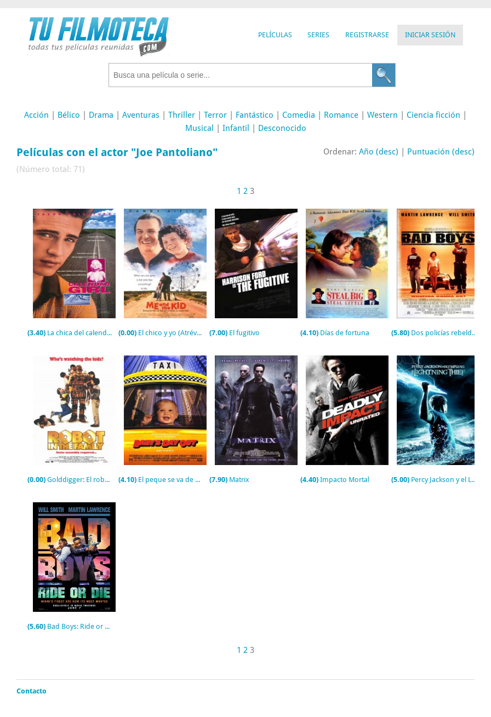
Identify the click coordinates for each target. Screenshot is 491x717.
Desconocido (282, 128)
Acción (36, 115)
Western (382, 115)
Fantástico (254, 115)
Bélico (69, 115)
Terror (215, 115)
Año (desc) (378, 152)
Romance (341, 115)
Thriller (181, 115)
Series (318, 35)
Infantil (235, 128)
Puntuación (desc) (441, 152)
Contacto (31, 691)
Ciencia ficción (433, 115)
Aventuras (140, 115)
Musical (199, 128)
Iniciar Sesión (430, 35)
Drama (101, 115)
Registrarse (367, 35)
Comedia (298, 115)
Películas (275, 35)
